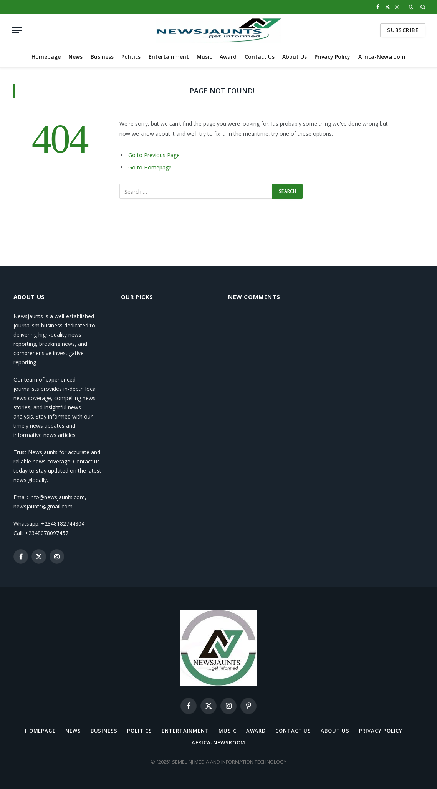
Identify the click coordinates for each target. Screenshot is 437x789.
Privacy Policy (332, 56)
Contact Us (260, 56)
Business (102, 56)
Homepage (46, 56)
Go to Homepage (150, 167)
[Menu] (17, 30)
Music (204, 56)
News (75, 56)
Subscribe (403, 30)
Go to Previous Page (154, 155)
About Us (294, 56)
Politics (131, 56)
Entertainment (169, 56)
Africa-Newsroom (382, 56)
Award (228, 56)
